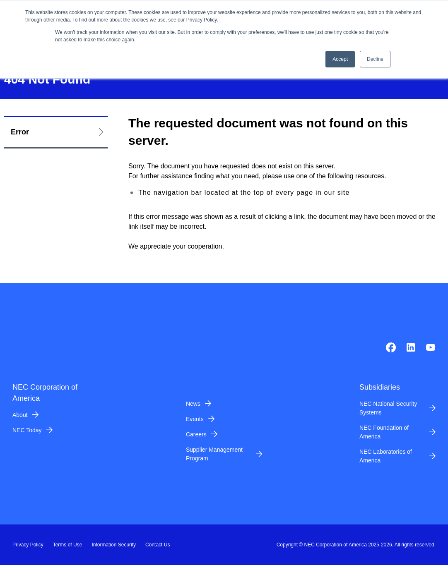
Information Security (114, 545)
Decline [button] (375, 59)
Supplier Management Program (214, 454)
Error (20, 132)
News (193, 403)
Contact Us (157, 545)
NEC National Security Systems (388, 408)
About (20, 415)
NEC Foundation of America (384, 432)
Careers (196, 434)
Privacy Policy (27, 545)
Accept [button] (340, 59)
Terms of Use (67, 545)
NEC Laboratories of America (385, 456)
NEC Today (27, 430)
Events (195, 419)
